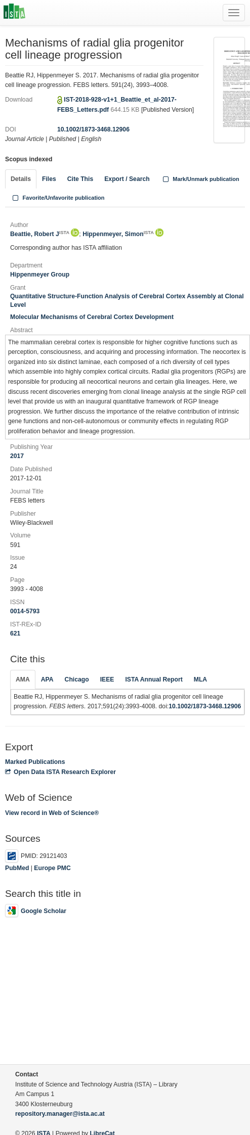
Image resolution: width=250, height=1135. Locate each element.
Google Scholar (35, 911)
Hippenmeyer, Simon (118, 234)
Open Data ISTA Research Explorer (60, 772)
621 (15, 633)
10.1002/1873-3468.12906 (93, 129)
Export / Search (126, 179)
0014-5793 (24, 611)
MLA (200, 679)
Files (49, 179)
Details (21, 179)
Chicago (77, 679)
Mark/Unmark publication (200, 179)
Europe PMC (52, 868)
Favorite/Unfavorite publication (58, 198)
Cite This (80, 179)
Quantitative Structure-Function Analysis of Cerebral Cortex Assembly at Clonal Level (127, 300)
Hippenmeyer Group (39, 274)
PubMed (17, 868)
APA (47, 679)
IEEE (107, 679)
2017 (17, 456)
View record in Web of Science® (52, 812)
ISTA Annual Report (153, 679)
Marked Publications (35, 761)
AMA (23, 679)
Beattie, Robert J (39, 234)
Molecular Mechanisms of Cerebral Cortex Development (92, 317)
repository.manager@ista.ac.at (60, 1113)
